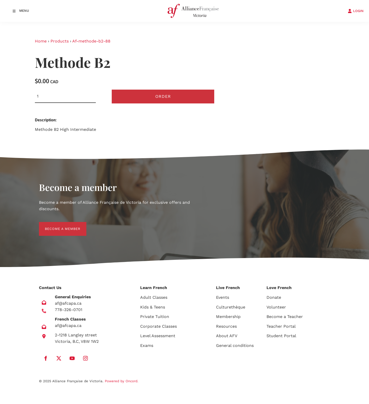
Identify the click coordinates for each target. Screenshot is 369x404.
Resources (226, 326)
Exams (146, 345)
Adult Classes (153, 297)
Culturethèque (230, 307)
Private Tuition (154, 316)
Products (59, 41)
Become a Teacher (284, 316)
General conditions (235, 345)
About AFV (226, 335)
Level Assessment (157, 335)
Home (41, 41)
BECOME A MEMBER (57, 225)
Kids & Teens (152, 307)
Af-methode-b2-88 (91, 41)
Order (163, 96)
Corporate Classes (158, 326)
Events (222, 297)
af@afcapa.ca (68, 303)
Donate (273, 297)
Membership (228, 316)
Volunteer (276, 307)
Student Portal (281, 335)
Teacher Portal (281, 326)
